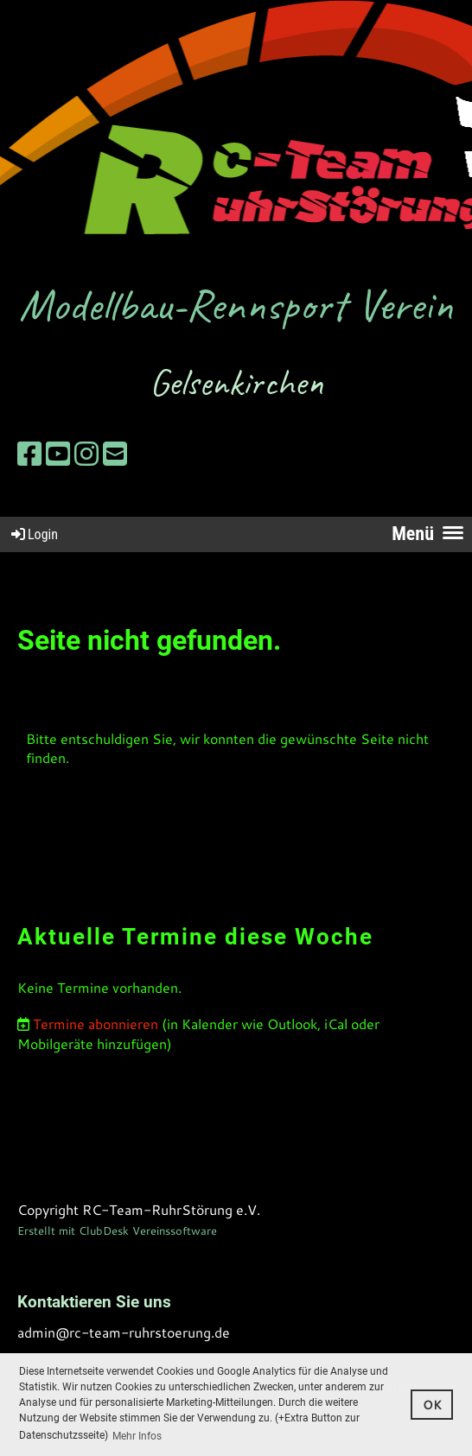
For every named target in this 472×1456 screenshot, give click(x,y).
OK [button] (432, 1404)
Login (33, 534)
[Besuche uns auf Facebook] (29, 454)
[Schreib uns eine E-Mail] (115, 454)
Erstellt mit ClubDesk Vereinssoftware (117, 1230)
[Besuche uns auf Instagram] (86, 454)
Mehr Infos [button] (137, 1436)
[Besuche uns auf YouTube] (58, 454)
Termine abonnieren (95, 1023)
